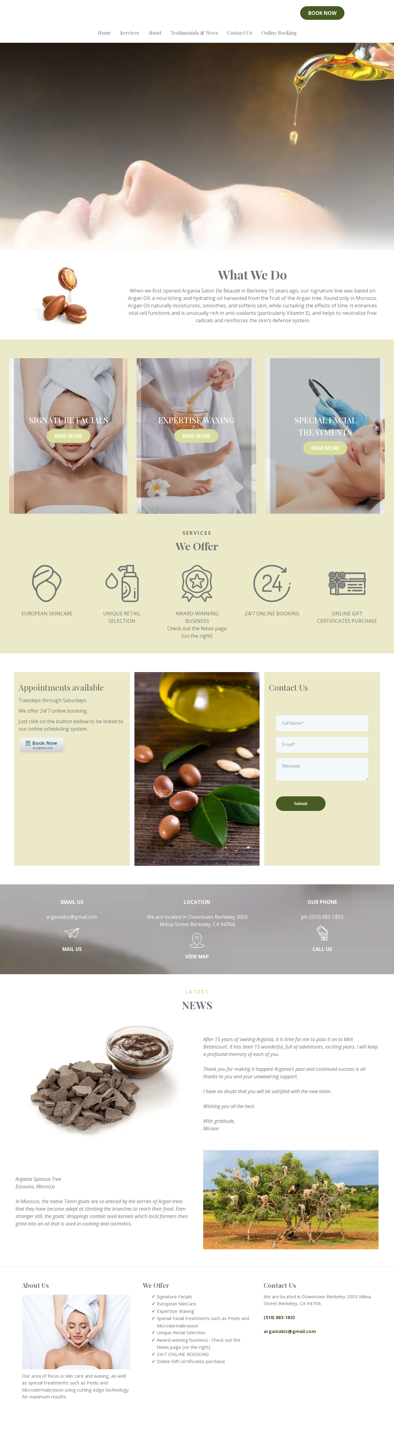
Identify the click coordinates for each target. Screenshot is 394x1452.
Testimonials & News (194, 38)
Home (104, 38)
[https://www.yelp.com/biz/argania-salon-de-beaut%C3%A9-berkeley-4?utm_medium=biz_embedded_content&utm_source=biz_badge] (72, 16)
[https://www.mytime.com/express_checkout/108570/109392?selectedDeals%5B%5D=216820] (42, 783)
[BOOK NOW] (322, 16)
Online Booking (279, 38)
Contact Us (239, 38)
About (154, 38)
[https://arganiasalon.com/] (197, 15)
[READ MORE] (68, 474)
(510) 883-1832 (326, 954)
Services (129, 38)
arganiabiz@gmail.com (72, 954)
